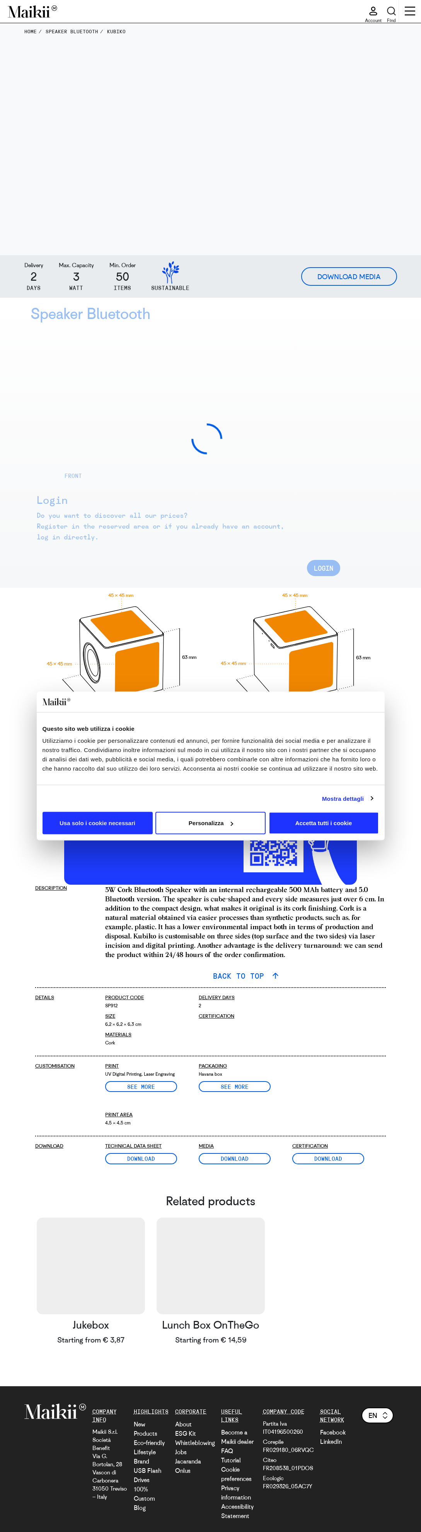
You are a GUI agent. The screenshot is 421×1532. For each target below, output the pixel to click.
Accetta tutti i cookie (323, 823)
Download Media (349, 276)
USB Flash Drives (147, 1475)
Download (141, 1158)
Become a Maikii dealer (237, 1436)
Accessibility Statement (237, 1511)
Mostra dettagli (343, 798)
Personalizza (211, 823)
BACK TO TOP (241, 976)
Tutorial (231, 1460)
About (183, 1424)
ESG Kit (185, 1433)
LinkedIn (331, 1441)
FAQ (227, 1451)
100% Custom (144, 1493)
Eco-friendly (149, 1443)
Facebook (333, 1432)
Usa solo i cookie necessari (97, 823)
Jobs (181, 1452)
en (378, 1415)
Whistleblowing (195, 1443)
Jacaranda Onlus (188, 1465)
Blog (140, 1508)
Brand (141, 1461)
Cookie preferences (236, 1474)
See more (141, 1086)
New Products (145, 1428)
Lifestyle (145, 1452)
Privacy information (236, 1492)
